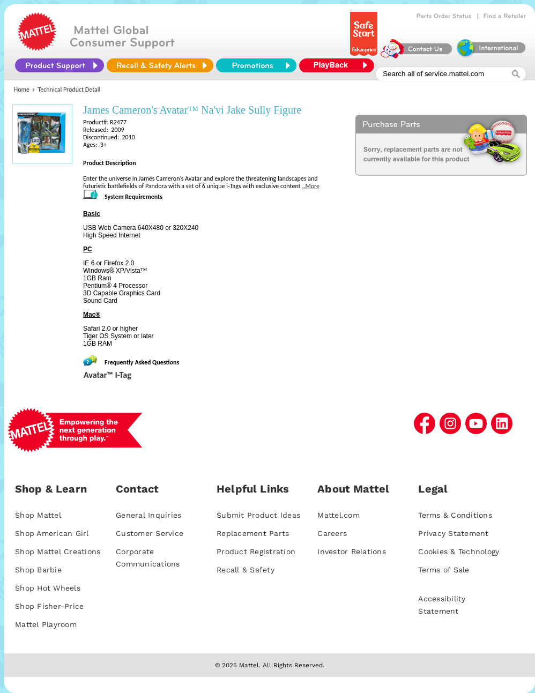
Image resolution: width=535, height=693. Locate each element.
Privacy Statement (453, 533)
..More (310, 186)
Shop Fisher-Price (49, 606)
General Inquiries (148, 515)
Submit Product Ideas (258, 515)
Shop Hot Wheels (47, 588)
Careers (332, 533)
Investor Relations (351, 551)
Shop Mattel (38, 515)
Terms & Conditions (455, 515)
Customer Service (149, 533)
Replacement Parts (253, 533)
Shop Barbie (38, 569)
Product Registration (256, 551)
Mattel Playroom (46, 624)
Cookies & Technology (458, 551)
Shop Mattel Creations (57, 551)
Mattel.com (338, 515)
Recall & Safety (245, 569)
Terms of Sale (443, 569)
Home (21, 89)
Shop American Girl (52, 533)
